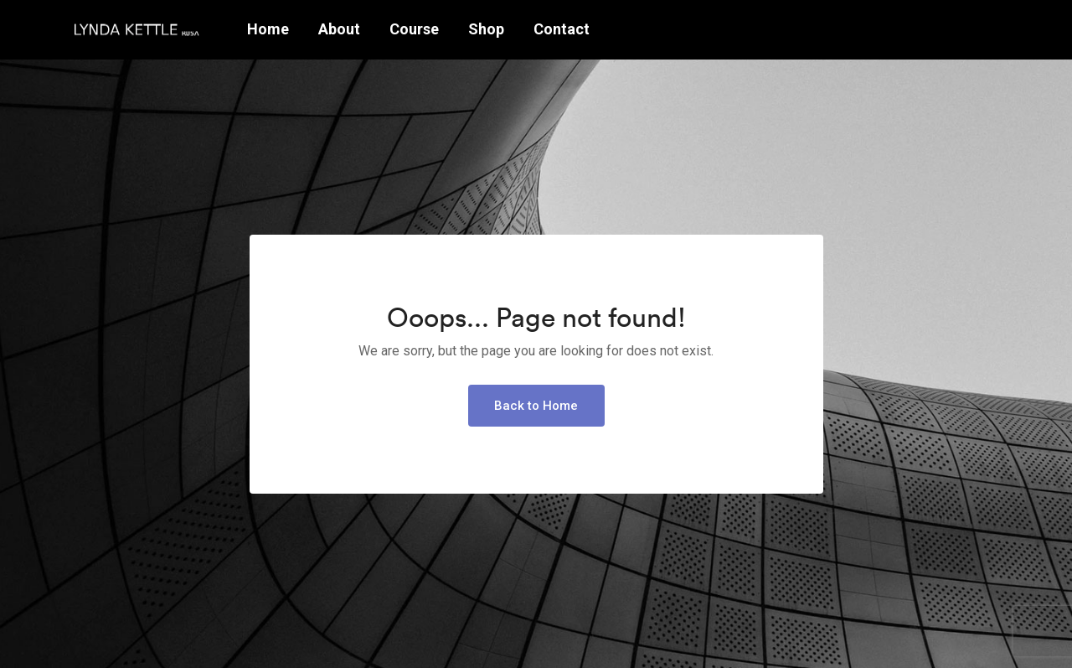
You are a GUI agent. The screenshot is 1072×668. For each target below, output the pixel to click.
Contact (561, 29)
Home (268, 29)
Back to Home (536, 405)
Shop (486, 29)
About (339, 29)
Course (414, 29)
